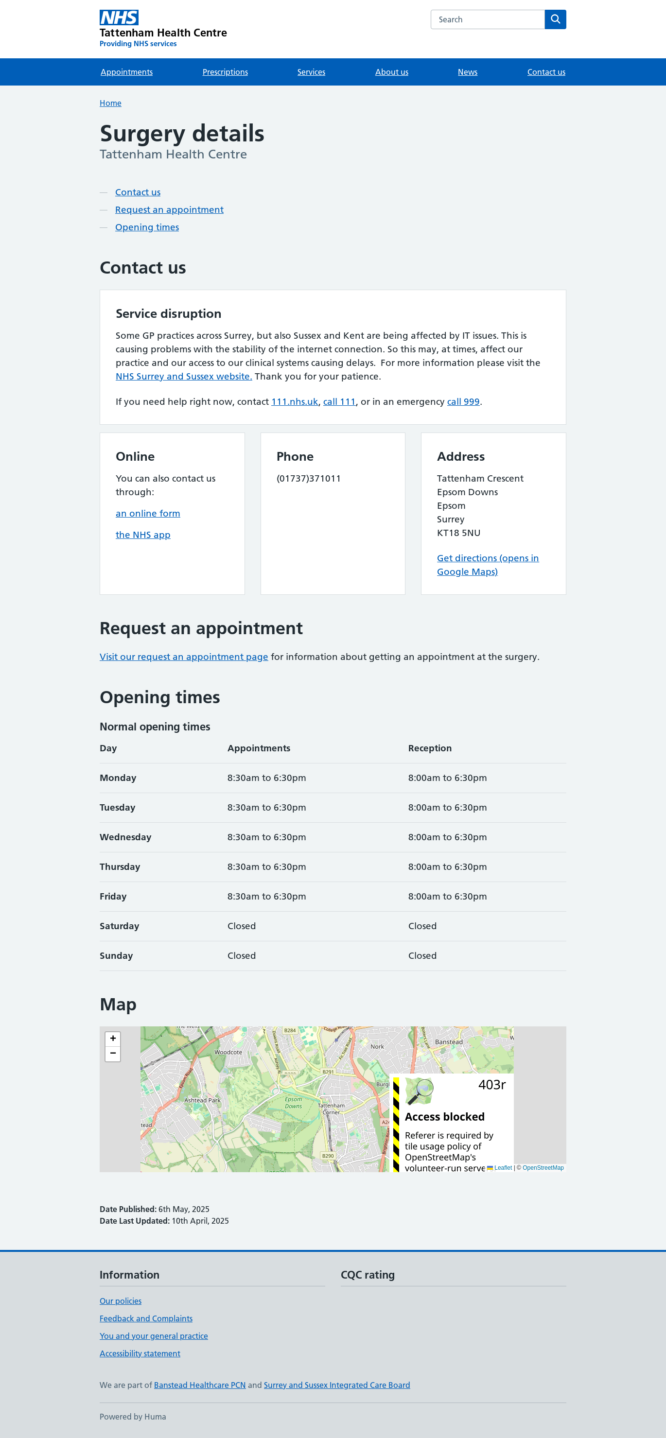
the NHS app (143, 534)
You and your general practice (154, 1336)
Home (111, 103)
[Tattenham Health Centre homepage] (164, 29)
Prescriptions (225, 72)
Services (311, 72)
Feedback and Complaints (146, 1318)
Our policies (120, 1301)
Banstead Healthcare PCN (200, 1385)
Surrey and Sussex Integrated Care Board (337, 1385)
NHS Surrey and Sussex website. (184, 376)
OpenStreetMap (543, 1167)
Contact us (546, 72)
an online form (148, 513)
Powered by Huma (133, 1416)
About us (391, 72)
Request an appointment (169, 209)
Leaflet (499, 1167)
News (467, 72)
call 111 (339, 401)
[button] (112, 1039)
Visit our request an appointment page (184, 656)
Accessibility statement (140, 1353)
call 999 (463, 401)
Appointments (127, 72)
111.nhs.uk (294, 401)
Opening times (147, 227)
